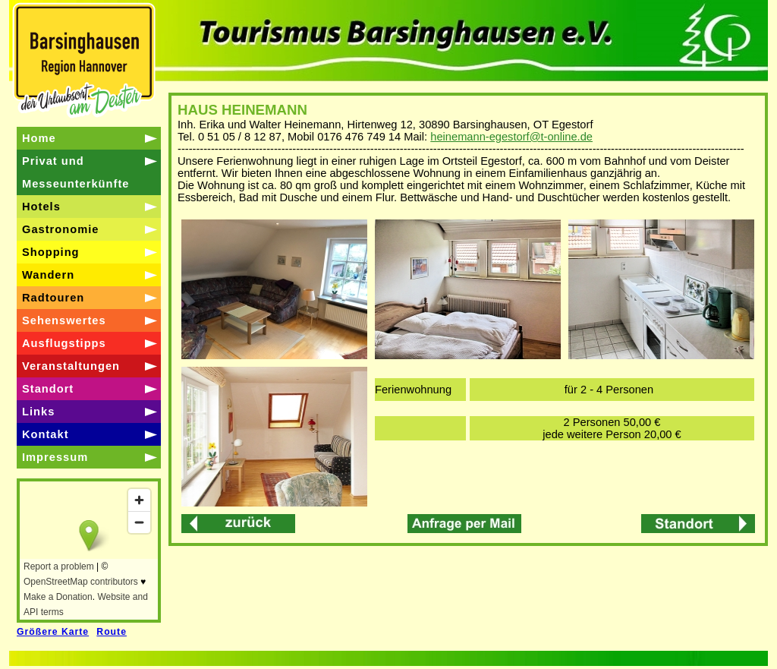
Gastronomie (60, 229)
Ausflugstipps (64, 343)
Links (38, 412)
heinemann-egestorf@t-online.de (511, 137)
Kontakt (45, 434)
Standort (48, 389)
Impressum (55, 457)
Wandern (48, 275)
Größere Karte (53, 631)
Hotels (41, 206)
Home (39, 138)
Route (111, 631)
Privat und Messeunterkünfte (75, 172)
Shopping (51, 252)
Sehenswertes (64, 320)
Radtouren (53, 298)
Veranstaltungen (71, 366)
